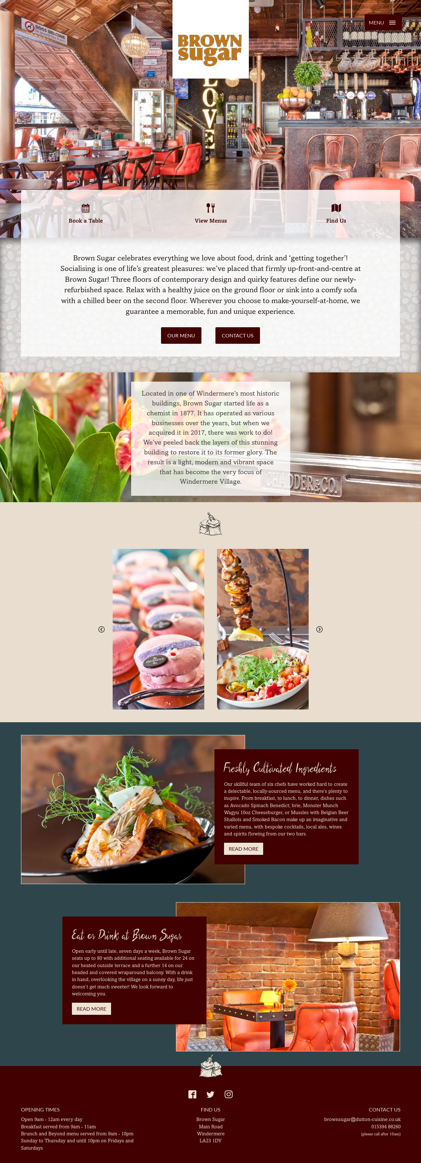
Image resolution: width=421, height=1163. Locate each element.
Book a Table (86, 213)
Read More (243, 849)
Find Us (336, 213)
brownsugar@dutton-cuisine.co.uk (362, 1119)
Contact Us (238, 335)
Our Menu (181, 335)
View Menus (211, 213)
